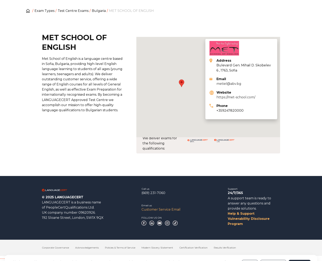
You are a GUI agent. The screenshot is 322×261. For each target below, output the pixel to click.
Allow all (299, 246)
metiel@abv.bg (228, 84)
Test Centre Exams (73, 11)
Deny (249, 246)
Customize (273, 246)
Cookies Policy (43, 248)
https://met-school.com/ (235, 97)
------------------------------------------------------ (33, 258)
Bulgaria (99, 11)
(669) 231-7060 (153, 193)
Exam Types (44, 11)
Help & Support (241, 214)
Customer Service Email (161, 209)
